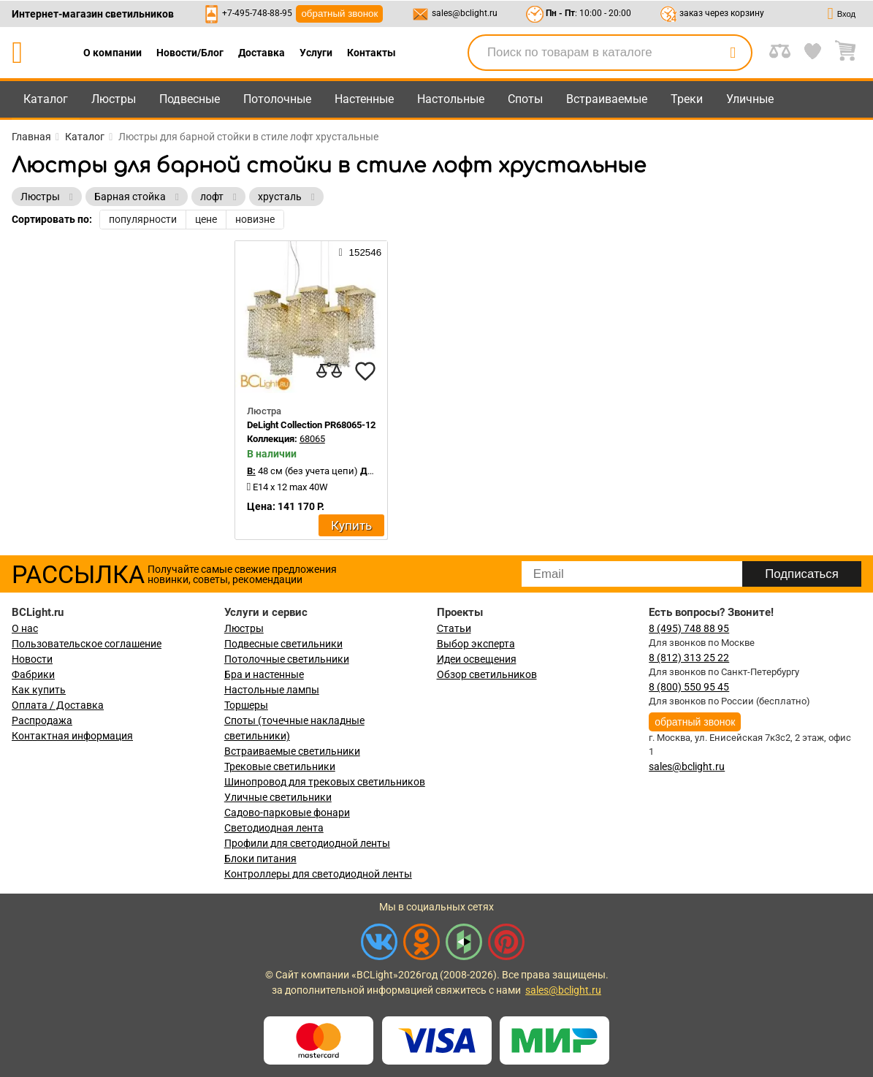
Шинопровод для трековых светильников (324, 782)
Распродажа (42, 720)
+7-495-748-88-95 (257, 13)
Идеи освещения (476, 659)
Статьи (454, 628)
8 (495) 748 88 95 (689, 628)
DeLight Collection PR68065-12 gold (321, 424)
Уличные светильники (278, 797)
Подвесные (189, 99)
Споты (525, 99)
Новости (32, 659)
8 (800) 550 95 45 (689, 687)
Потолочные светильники (286, 659)
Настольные (450, 99)
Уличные (750, 99)
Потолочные (277, 99)
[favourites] (365, 371)
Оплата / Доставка (58, 705)
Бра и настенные (264, 674)
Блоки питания (260, 858)
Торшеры (246, 705)
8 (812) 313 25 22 (689, 657)
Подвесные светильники (283, 644)
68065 (312, 438)
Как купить (39, 690)
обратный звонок (339, 13)
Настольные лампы (271, 690)
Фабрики (33, 674)
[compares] (328, 371)
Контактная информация (72, 736)
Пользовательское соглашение (86, 644)
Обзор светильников (487, 674)
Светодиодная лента (274, 828)
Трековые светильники (279, 766)
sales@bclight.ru (465, 13)
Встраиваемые (606, 99)
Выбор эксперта (476, 644)
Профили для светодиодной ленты (307, 843)
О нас (25, 628)
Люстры (113, 99)
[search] (732, 52)
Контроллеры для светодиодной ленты (318, 874)
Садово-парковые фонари (287, 812)
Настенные (364, 99)
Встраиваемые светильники (292, 751)
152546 (360, 252)
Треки (687, 99)
